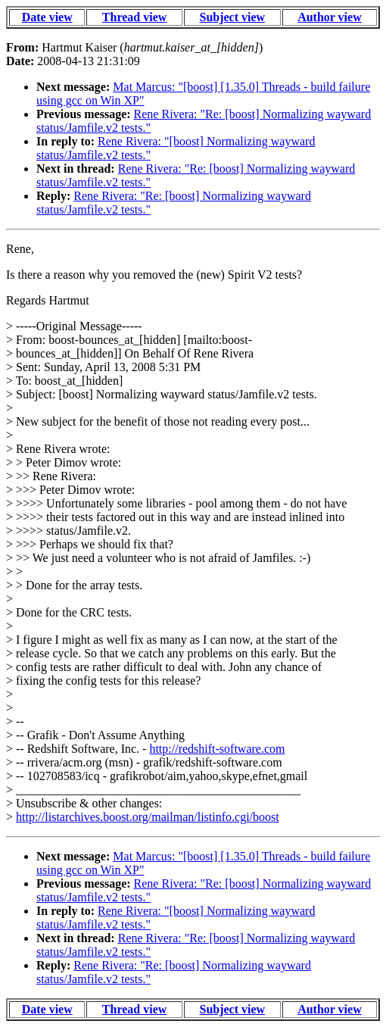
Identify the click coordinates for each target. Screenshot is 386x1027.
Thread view (134, 17)
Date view (47, 17)
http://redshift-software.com (217, 748)
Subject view (232, 17)
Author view (329, 17)
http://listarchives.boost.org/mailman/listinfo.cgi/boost (147, 816)
